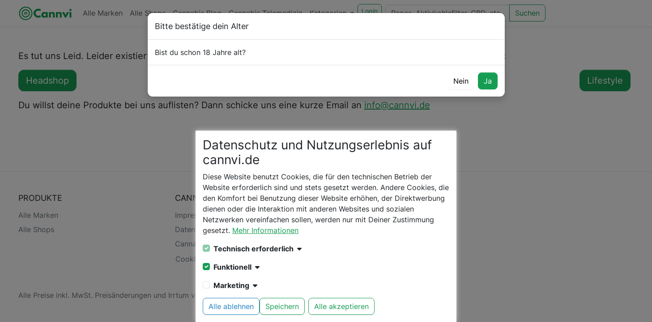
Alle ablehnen (231, 306)
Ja (488, 80)
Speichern (282, 306)
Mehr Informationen (265, 230)
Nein (461, 80)
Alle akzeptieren (341, 306)
